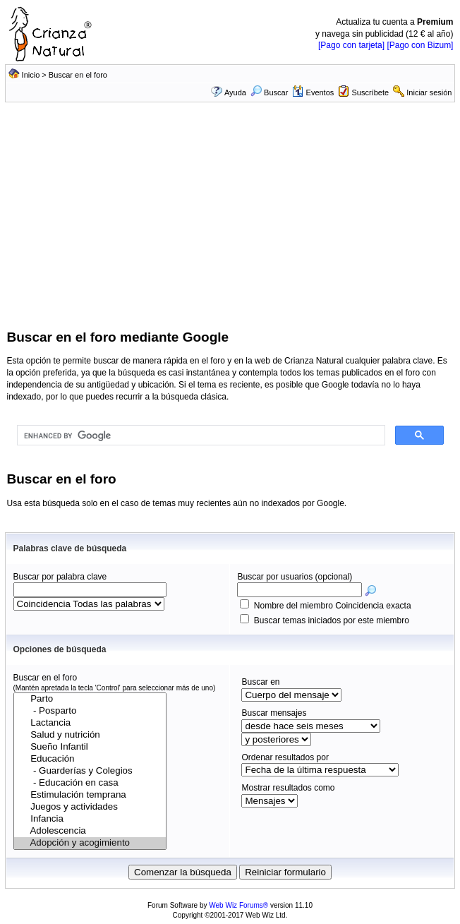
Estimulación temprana (90, 795)
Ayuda (235, 92)
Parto (90, 699)
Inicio (31, 75)
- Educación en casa (90, 783)
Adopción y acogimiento (90, 843)
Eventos (313, 92)
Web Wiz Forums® (238, 905)
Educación (90, 759)
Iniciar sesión (429, 92)
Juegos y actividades (90, 807)
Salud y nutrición (90, 735)
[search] (199, 435)
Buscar (269, 92)
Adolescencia (90, 831)
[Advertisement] (230, 222)
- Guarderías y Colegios (90, 771)
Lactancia (90, 723)
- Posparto (90, 711)
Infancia (90, 819)
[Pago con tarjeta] (351, 45)
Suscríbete (370, 92)
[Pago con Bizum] (420, 45)
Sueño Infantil (90, 747)
